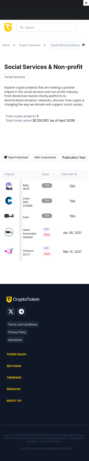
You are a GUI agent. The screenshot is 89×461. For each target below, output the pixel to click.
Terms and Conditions (22, 324)
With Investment (45, 157)
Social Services (14, 77)
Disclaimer (15, 340)
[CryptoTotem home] (7, 27)
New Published (16, 157)
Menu (83, 29)
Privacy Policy (17, 332)
